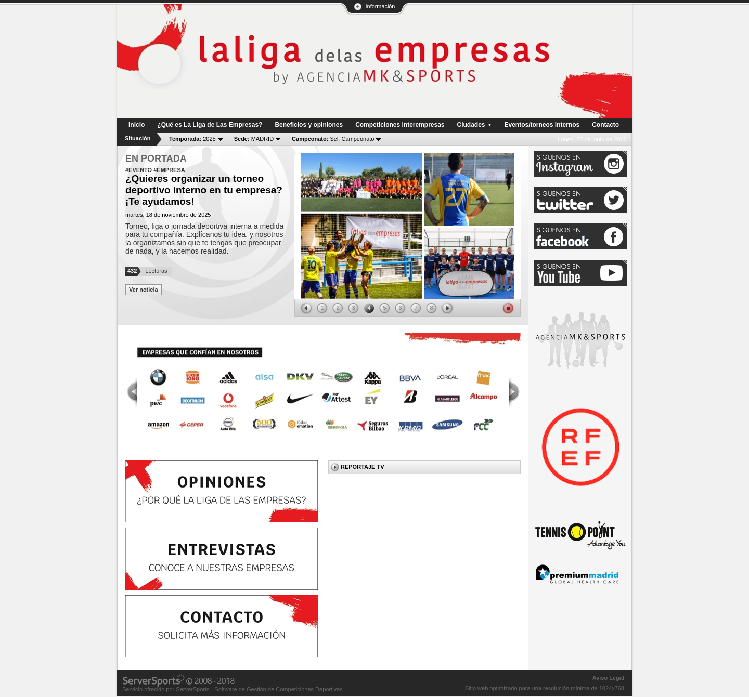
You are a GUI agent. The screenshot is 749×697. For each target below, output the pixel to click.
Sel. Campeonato (333, 139)
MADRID (254, 139)
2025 (192, 139)
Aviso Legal (608, 678)
